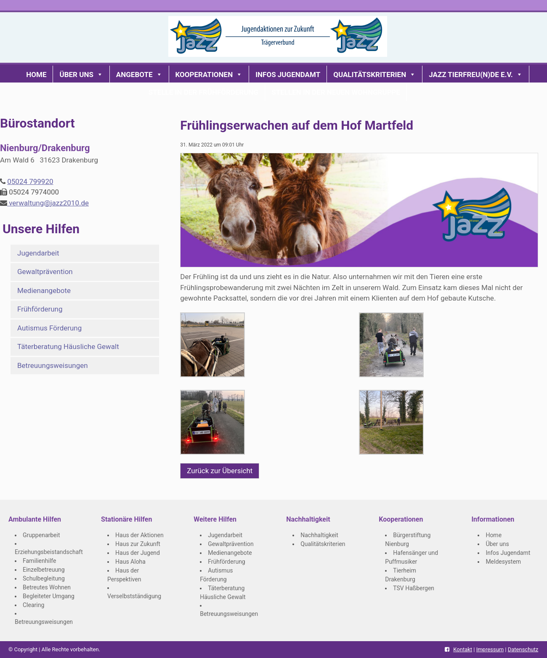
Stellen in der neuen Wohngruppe (335, 92)
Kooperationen (209, 74)
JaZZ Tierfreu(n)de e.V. (476, 74)
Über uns (81, 74)
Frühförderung (40, 309)
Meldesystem (503, 561)
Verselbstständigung (134, 596)
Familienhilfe (39, 560)
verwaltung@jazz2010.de (48, 203)
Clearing (33, 605)
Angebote (139, 74)
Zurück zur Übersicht (219, 470)
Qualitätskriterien (374, 74)
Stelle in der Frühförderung (203, 92)
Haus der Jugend (137, 552)
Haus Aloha (130, 561)
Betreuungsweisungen (52, 365)
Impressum (490, 649)
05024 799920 (30, 181)
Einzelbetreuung (44, 569)
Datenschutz (523, 649)
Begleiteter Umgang (48, 596)
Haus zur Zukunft (137, 544)
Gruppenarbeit (41, 535)
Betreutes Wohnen (47, 587)
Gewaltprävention (45, 271)
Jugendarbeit (38, 253)
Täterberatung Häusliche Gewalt (68, 346)
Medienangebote (44, 290)
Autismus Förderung (49, 328)
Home (36, 74)
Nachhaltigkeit (319, 535)
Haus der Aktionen (139, 535)
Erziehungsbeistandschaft (49, 552)
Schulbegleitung (44, 578)
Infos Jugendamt (287, 74)
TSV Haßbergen (413, 588)
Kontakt (462, 649)
